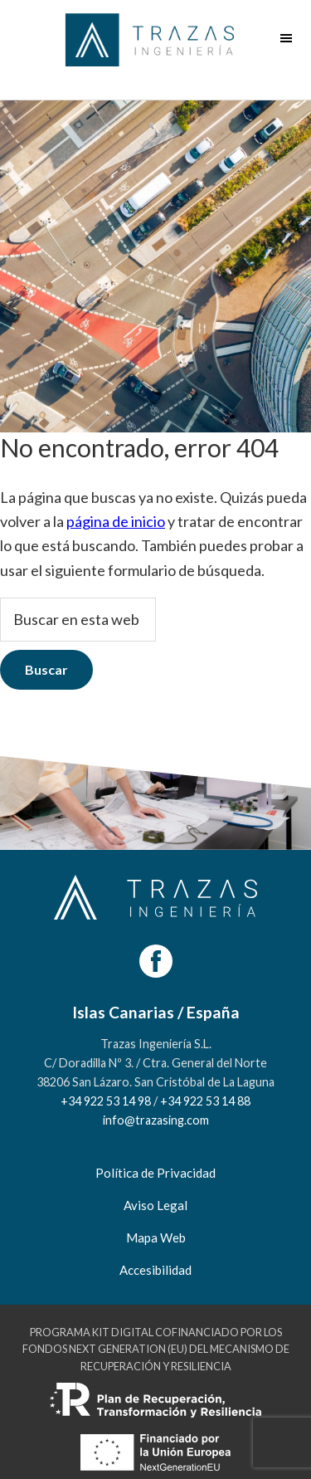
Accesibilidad (155, 1269)
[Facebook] (156, 961)
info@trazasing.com (156, 1120)
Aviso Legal (155, 1205)
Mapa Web (156, 1237)
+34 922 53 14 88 (205, 1101)
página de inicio (115, 521)
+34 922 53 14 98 (106, 1101)
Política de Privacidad (155, 1172)
